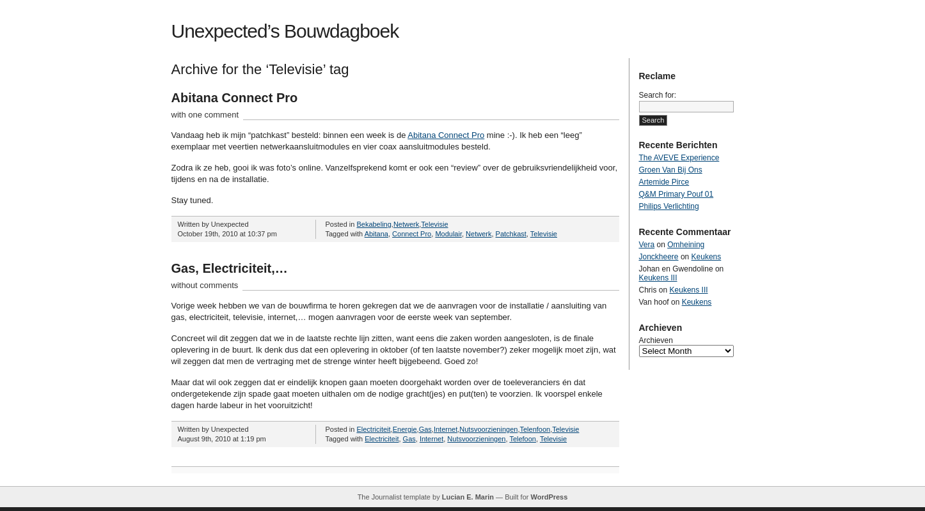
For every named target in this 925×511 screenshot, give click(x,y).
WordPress (548, 497)
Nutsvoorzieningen (488, 429)
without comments (205, 285)
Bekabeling (373, 224)
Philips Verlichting (669, 206)
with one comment (205, 114)
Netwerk (406, 224)
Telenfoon (534, 429)
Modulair (448, 234)
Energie (405, 429)
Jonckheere (659, 256)
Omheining (685, 244)
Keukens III (658, 277)
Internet (445, 429)
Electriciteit (373, 429)
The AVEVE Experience (679, 157)
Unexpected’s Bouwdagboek (285, 31)
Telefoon (522, 439)
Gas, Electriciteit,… (229, 268)
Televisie (434, 224)
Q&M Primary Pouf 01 (676, 194)
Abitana (376, 234)
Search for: (658, 95)
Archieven (656, 340)
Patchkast (511, 234)
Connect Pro (411, 234)
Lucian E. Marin (468, 497)
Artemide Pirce (664, 182)
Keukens (707, 256)
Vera (647, 244)
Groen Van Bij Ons (670, 169)
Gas (425, 429)
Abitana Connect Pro (234, 98)
